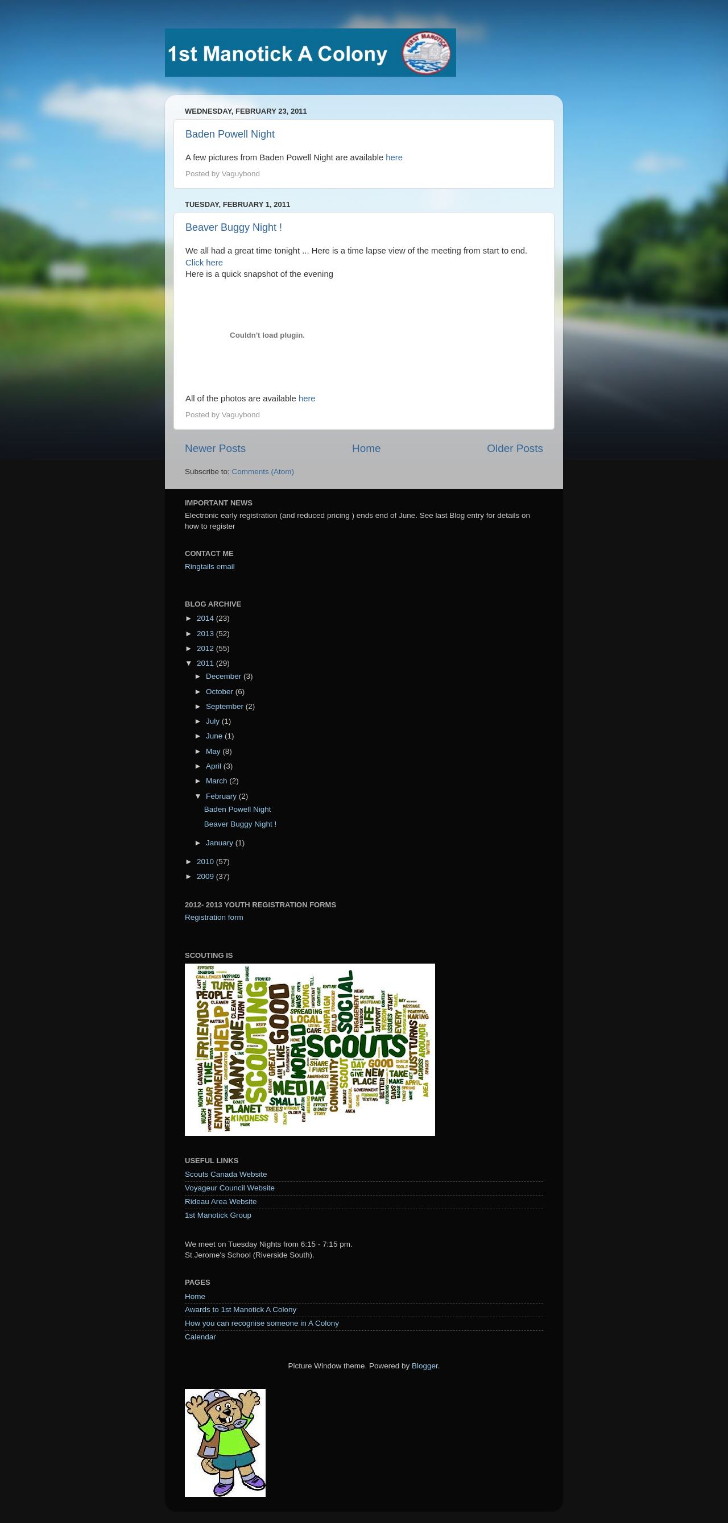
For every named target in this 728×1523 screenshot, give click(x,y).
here (394, 157)
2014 (206, 618)
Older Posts (515, 448)
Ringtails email (210, 566)
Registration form (214, 917)
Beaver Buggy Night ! (233, 227)
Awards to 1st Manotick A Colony (240, 1309)
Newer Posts (215, 448)
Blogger (425, 1366)
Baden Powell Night (230, 134)
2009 (206, 876)
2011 (206, 663)
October (220, 691)
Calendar (200, 1337)
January (220, 843)
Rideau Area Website (221, 1201)
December (224, 676)
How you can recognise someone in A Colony (262, 1323)
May (214, 751)
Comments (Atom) (263, 471)
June (215, 736)
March (217, 781)
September (226, 706)
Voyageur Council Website (230, 1188)
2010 (206, 861)
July (214, 721)
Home (366, 448)
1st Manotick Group (218, 1215)
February (222, 796)
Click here (204, 262)
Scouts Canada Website (226, 1174)
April (215, 766)
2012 (206, 648)
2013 (206, 633)
